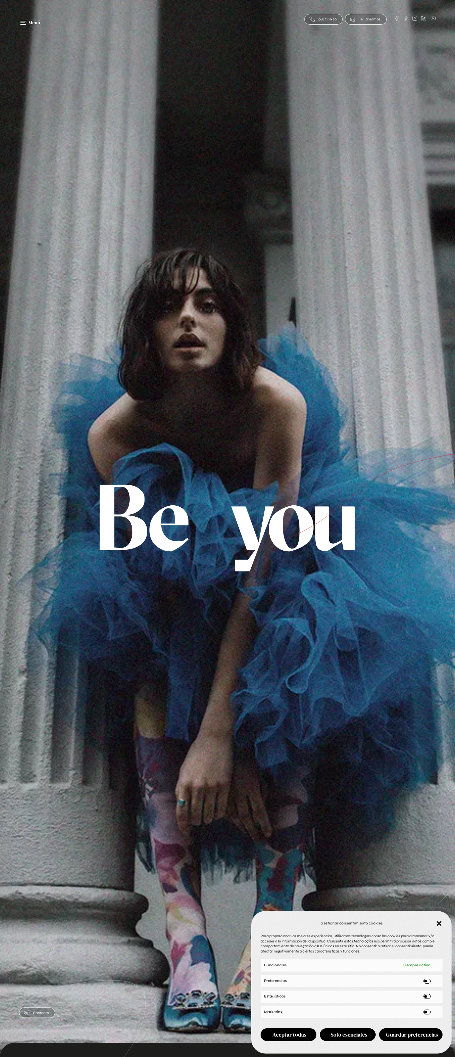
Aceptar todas (289, 1034)
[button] (439, 923)
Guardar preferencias (412, 1034)
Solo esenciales (349, 1034)
